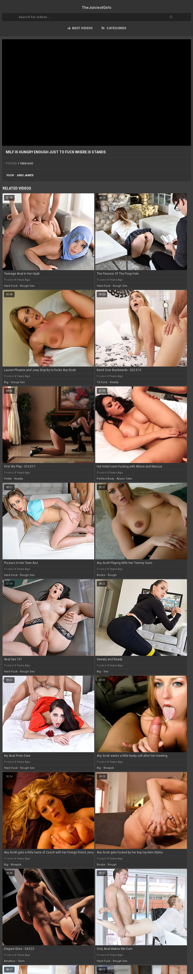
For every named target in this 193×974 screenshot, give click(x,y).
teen (21, 961)
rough (112, 575)
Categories (114, 28)
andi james (25, 175)
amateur (9, 961)
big (6, 382)
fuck (10, 175)
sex (106, 671)
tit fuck (102, 382)
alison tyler (124, 478)
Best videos (80, 28)
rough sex (27, 285)
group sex (18, 382)
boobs (101, 575)
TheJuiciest (96, 7)
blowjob (109, 768)
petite (8, 478)
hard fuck (11, 285)
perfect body (105, 478)
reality (114, 382)
